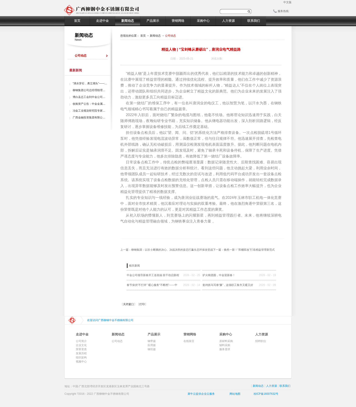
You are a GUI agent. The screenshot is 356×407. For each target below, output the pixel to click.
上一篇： (166, 249)
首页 (77, 20)
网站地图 (234, 393)
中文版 (287, 2)
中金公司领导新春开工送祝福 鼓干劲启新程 (153, 275)
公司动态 (170, 35)
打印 (142, 304)
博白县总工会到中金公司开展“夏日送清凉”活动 (101, 97)
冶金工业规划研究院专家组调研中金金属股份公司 (103, 110)
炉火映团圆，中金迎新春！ (219, 275)
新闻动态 (155, 35)
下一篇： (244, 249)
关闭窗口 (128, 304)
